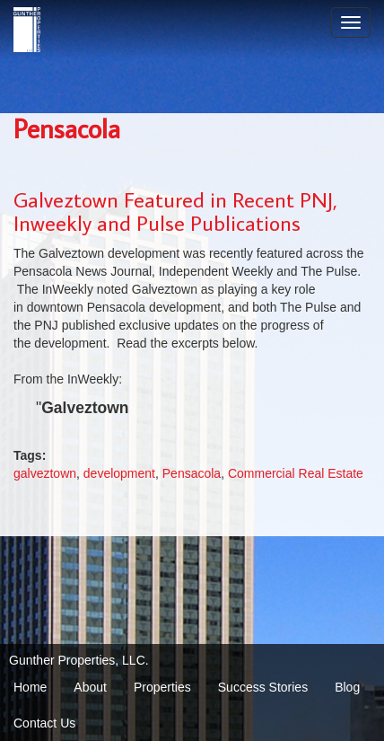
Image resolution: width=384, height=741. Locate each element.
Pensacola (191, 473)
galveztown (44, 473)
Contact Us (44, 723)
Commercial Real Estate (295, 473)
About (90, 687)
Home (30, 687)
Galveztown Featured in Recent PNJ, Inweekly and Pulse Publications (175, 210)
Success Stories (263, 687)
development (119, 473)
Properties (162, 687)
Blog (347, 687)
